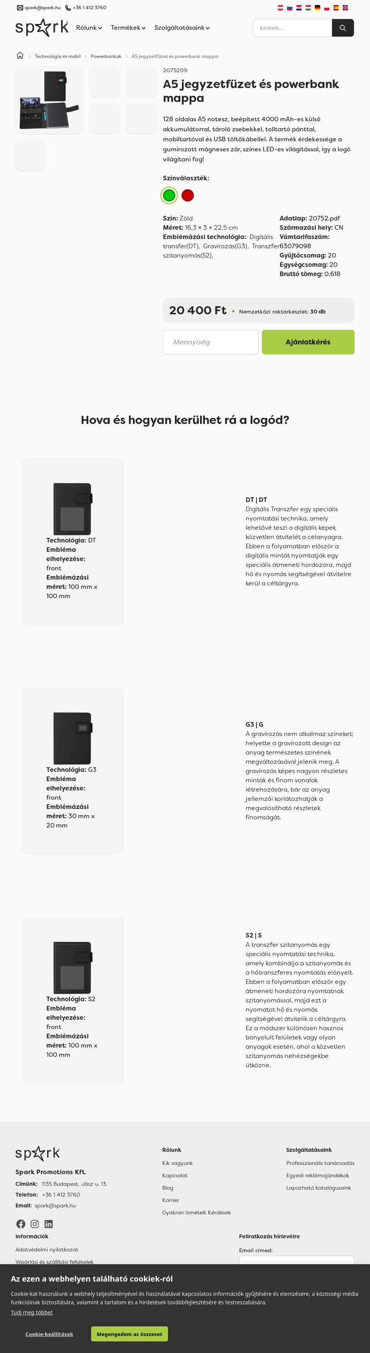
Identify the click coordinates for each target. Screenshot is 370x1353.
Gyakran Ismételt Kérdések (196, 1212)
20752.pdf (310, 218)
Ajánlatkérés (308, 342)
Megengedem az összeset (118, 1334)
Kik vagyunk (177, 1163)
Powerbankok (106, 56)
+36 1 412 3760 (89, 8)
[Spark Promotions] (42, 28)
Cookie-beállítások (45, 1334)
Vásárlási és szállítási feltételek (54, 1261)
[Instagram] (34, 1223)
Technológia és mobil (58, 56)
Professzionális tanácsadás (320, 1163)
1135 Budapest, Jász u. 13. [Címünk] (74, 1183)
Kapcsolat (175, 1175)
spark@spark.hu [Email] (55, 1205)
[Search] (343, 28)
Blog (167, 1187)
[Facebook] (20, 1223)
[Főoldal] (61, 1153)
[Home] (20, 56)
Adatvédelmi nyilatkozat (46, 1249)
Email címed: (256, 1250)
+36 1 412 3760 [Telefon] (61, 1194)
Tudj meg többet (32, 1312)
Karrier (170, 1200)
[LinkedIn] (48, 1223)
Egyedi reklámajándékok (317, 1175)
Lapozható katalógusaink (318, 1187)
